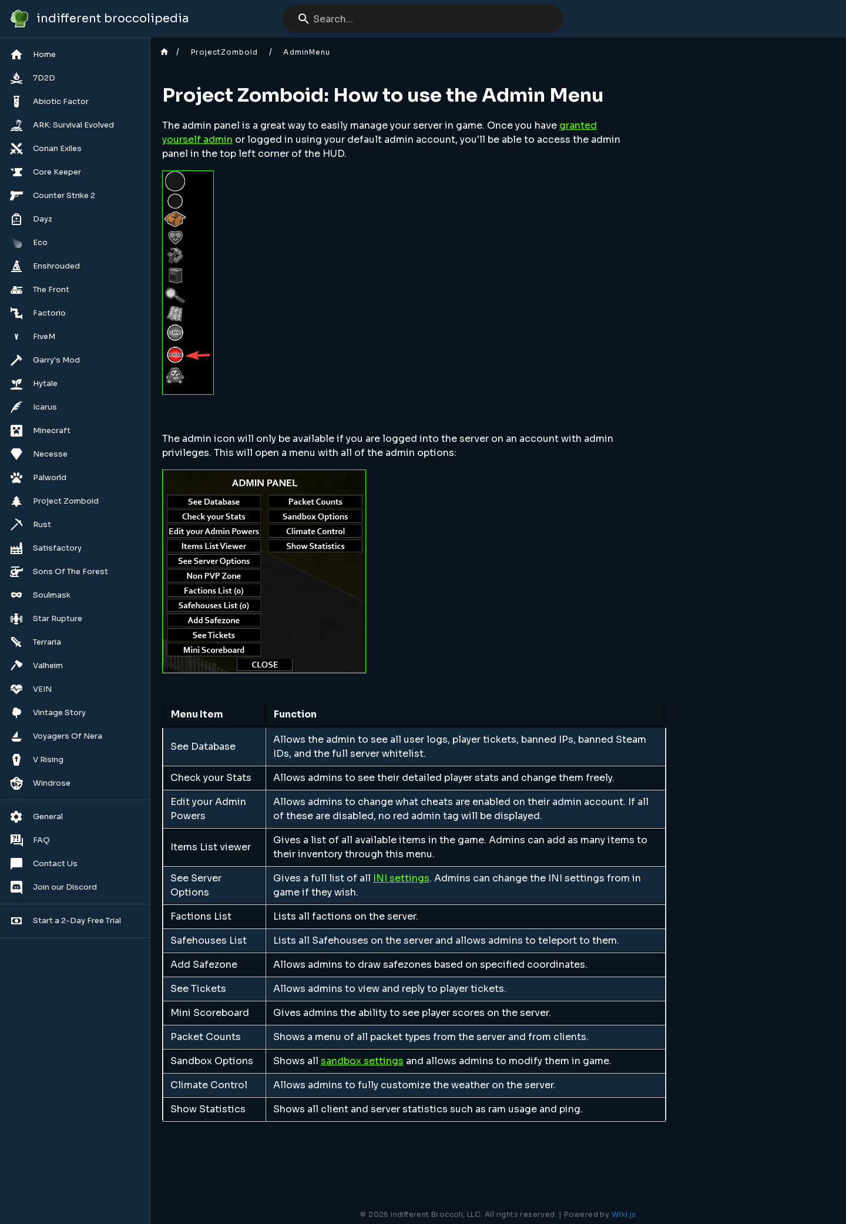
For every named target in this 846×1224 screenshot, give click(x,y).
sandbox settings (362, 1061)
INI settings (401, 878)
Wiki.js (624, 1214)
